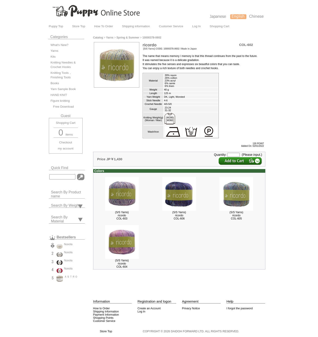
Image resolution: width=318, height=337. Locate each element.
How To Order (103, 26)
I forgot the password (239, 308)
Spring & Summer (128, 37)
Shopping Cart (219, 26)
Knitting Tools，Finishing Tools (61, 75)
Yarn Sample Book (63, 89)
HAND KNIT (59, 95)
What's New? (60, 45)
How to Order (101, 308)
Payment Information (106, 314)
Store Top (78, 26)
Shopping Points (103, 317)
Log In (196, 26)
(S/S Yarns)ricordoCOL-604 (122, 263)
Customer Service (171, 26)
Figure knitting (60, 100)
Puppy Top (56, 26)
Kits (53, 56)
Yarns (55, 50)
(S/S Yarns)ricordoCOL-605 (236, 215)
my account (66, 148)
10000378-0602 (151, 37)
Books (55, 83)
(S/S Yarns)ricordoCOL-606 (179, 215)
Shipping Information (106, 311)
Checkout (65, 142)
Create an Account (149, 308)
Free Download (62, 106)
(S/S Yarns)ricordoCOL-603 (122, 215)
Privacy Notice (191, 308)
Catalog (98, 37)
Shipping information (136, 26)
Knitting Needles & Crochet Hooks (63, 65)
